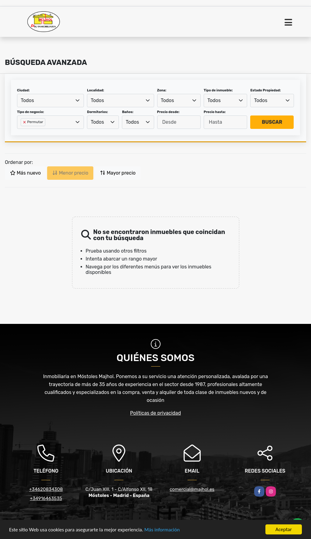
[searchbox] (22, 132)
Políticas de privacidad (155, 413)
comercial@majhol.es (192, 489)
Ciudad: (23, 90)
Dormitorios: (97, 112)
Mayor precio (118, 173)
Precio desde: (168, 112)
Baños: (127, 112)
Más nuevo (25, 173)
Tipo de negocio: (30, 112)
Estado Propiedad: (265, 90)
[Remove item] (25, 122)
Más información (162, 530)
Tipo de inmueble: (218, 90)
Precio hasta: (215, 112)
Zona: (162, 90)
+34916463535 (46, 498)
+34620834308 (46, 489)
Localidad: (95, 90)
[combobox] (50, 100)
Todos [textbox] (27, 100)
